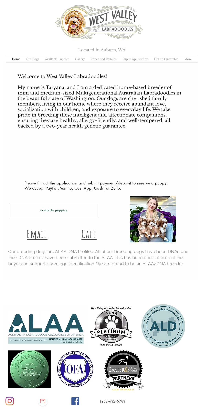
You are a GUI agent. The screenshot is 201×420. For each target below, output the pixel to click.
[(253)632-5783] (113, 401)
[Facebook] (75, 401)
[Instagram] (9, 401)
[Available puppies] (54, 210)
